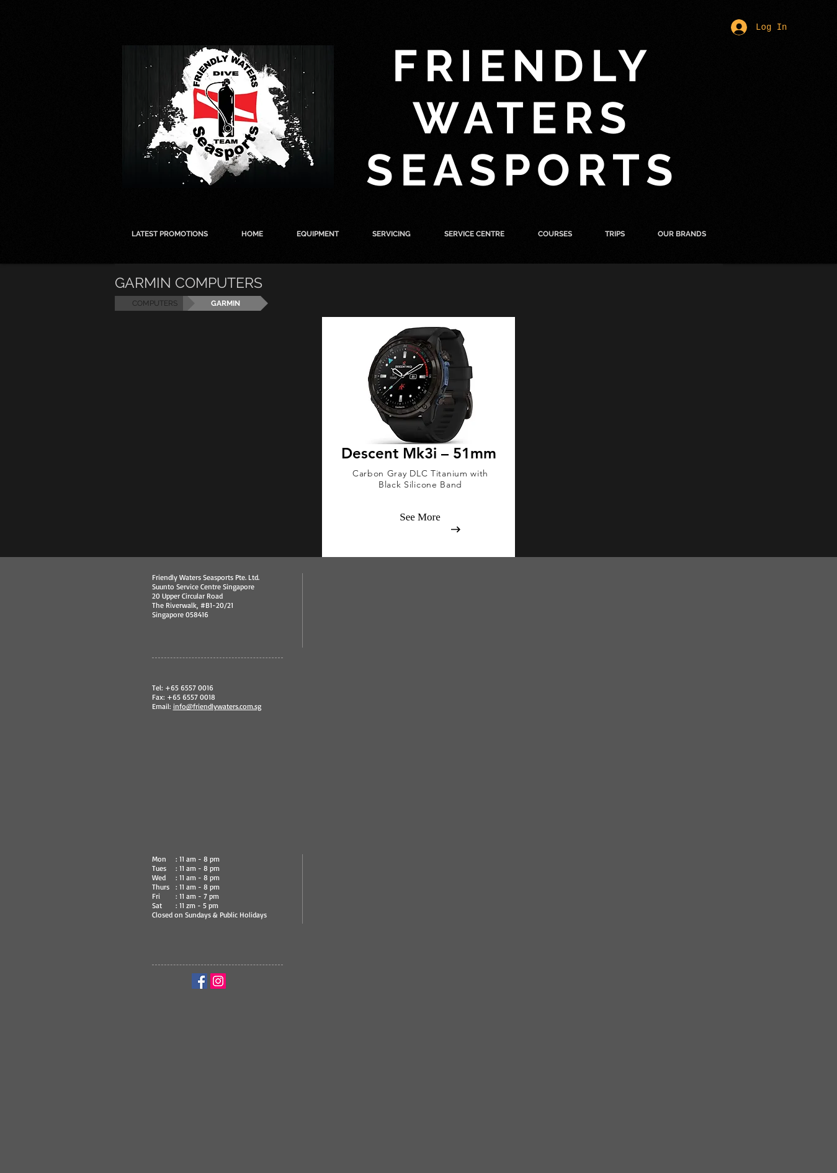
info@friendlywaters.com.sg (217, 706)
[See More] (420, 517)
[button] (318, 233)
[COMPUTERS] (155, 303)
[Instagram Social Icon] (218, 981)
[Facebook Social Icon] (199, 981)
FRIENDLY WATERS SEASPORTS (523, 118)
